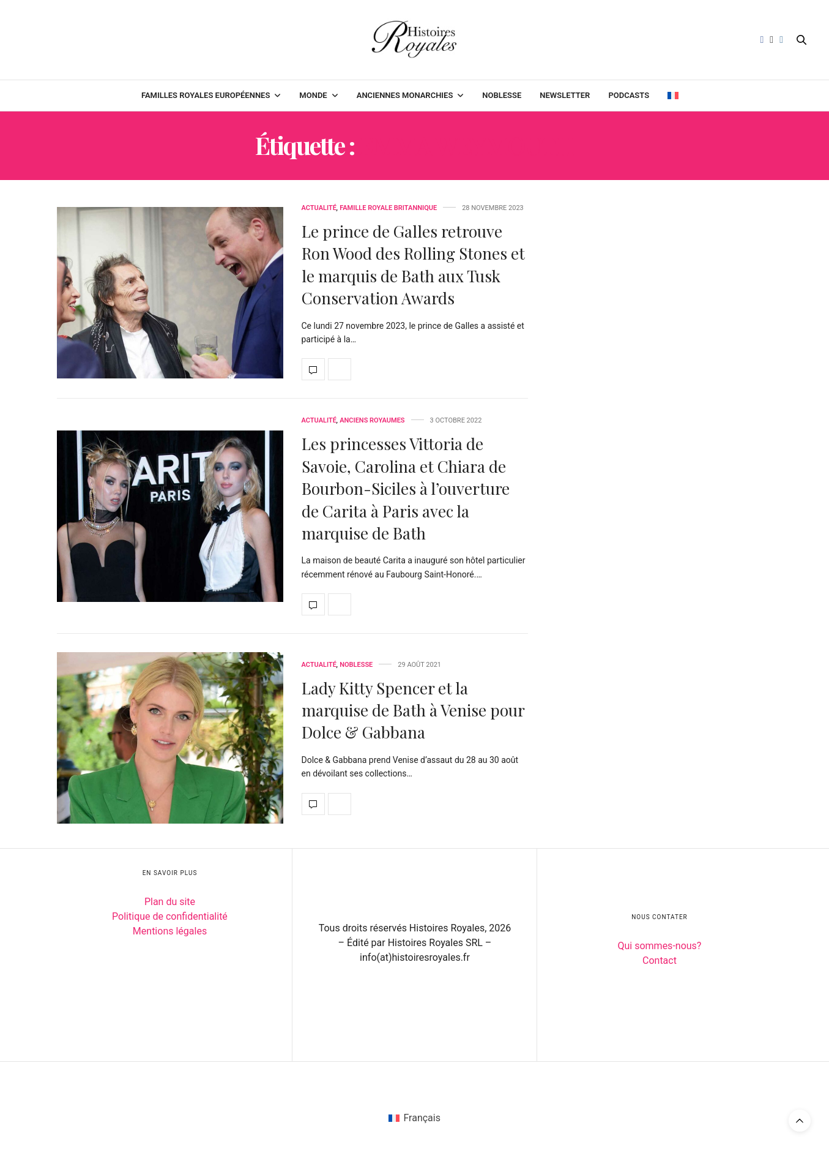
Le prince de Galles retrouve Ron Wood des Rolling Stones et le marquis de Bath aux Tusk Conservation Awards (413, 264)
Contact (659, 960)
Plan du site (169, 902)
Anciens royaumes (372, 420)
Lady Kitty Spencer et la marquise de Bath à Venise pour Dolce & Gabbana (413, 710)
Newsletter (565, 95)
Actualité (319, 208)
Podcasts (628, 95)
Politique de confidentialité (170, 916)
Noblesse (501, 95)
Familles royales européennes (205, 95)
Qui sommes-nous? (660, 946)
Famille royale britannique (388, 208)
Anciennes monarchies (405, 95)
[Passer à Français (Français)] (414, 1118)
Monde (313, 95)
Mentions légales (170, 931)
